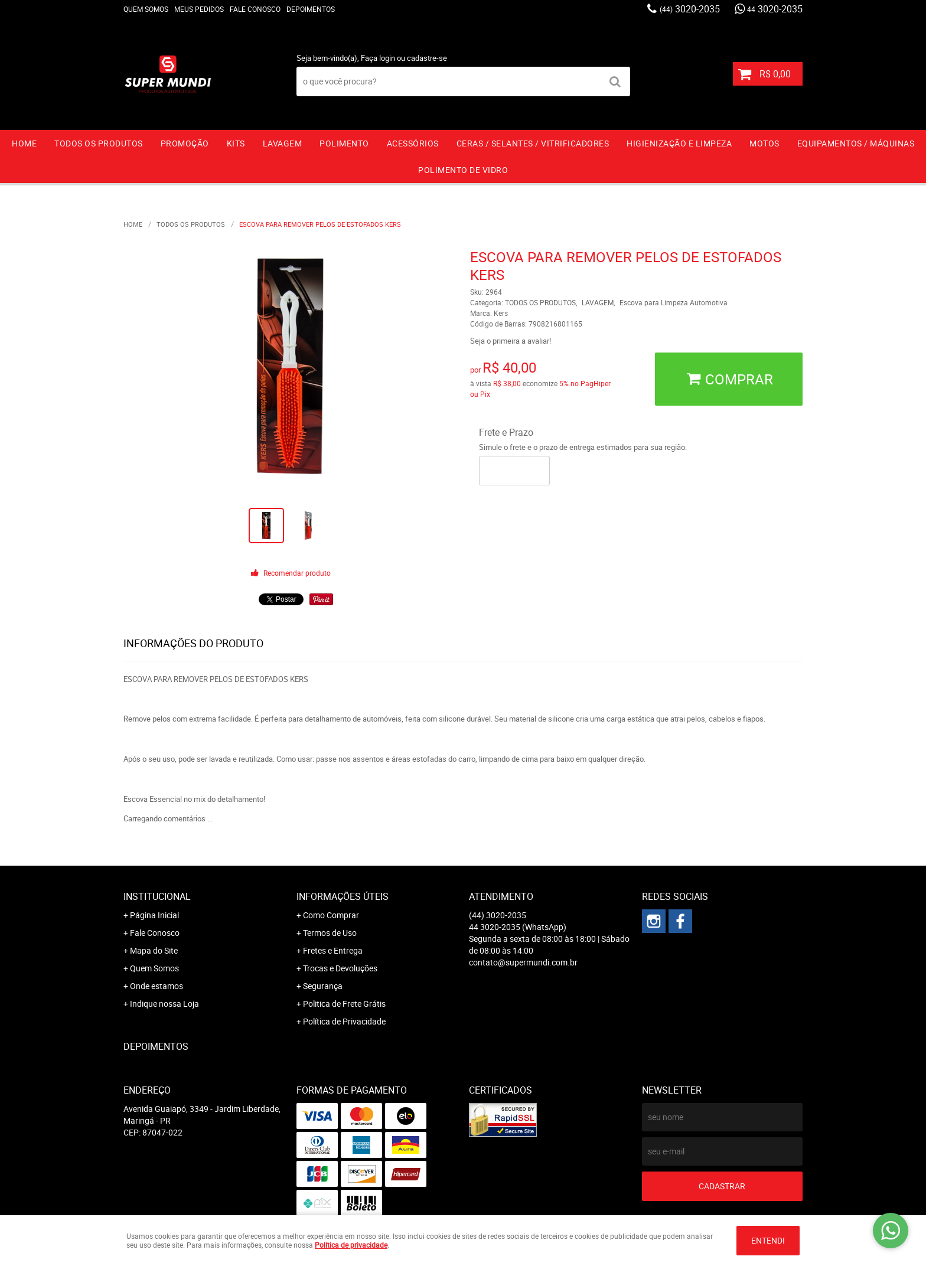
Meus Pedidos (199, 9)
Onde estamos (156, 985)
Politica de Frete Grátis (344, 1003)
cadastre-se (427, 58)
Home (24, 143)
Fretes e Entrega (333, 950)
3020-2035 (690, 8)
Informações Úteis (342, 896)
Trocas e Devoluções (340, 968)
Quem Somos (145, 9)
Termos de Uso (330, 932)
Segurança (323, 985)
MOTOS (764, 143)
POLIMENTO (344, 143)
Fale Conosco (255, 9)
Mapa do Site (154, 950)
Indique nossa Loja (164, 1003)
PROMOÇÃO (185, 143)
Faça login (378, 58)
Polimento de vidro (463, 169)
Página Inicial (154, 915)
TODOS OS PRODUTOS (98, 143)
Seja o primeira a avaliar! (510, 340)
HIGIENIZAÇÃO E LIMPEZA (679, 143)
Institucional (157, 896)
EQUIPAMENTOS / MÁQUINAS (856, 143)
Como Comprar (331, 915)
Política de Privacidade (344, 1021)
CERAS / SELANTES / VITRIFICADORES (533, 143)
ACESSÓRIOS (413, 143)
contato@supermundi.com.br (523, 962)
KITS (236, 143)
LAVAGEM (282, 143)
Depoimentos (310, 9)
